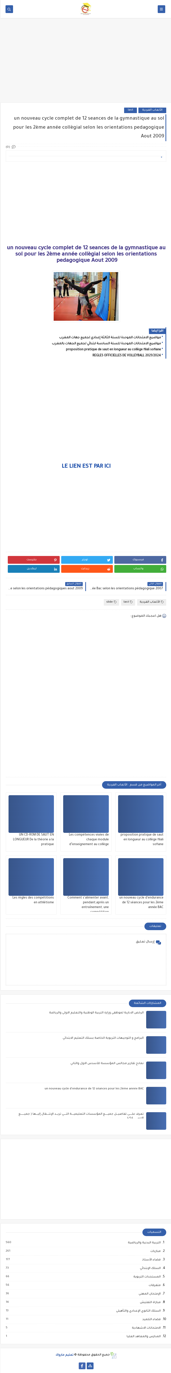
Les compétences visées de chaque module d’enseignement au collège (88, 839)
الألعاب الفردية (152, 110)
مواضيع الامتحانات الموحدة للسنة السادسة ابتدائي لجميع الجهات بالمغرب (105, 344)
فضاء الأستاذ (150, 1260)
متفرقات (154, 1285)
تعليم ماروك (64, 1355)
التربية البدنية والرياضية (143, 1243)
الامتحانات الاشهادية (145, 1328)
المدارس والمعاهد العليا (143, 1337)
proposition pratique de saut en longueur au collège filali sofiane (112, 350)
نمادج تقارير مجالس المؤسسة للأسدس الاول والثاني (106, 1063)
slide (111, 602)
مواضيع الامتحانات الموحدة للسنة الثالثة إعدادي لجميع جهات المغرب (109, 338)
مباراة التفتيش (149, 1303)
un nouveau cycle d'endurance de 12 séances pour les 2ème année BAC (141, 902)
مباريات (154, 1251)
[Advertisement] (85, 63)
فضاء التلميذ (150, 1320)
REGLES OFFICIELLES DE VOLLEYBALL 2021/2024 (126, 356)
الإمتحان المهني (149, 1294)
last (130, 110)
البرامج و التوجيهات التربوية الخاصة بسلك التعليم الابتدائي (102, 1038)
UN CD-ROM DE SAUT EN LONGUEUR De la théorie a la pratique (33, 839)
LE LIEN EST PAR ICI (85, 467)
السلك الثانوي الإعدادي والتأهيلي (137, 1311)
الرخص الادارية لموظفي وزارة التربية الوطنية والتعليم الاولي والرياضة (96, 1013)
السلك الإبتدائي (149, 1268)
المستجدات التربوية (146, 1277)
